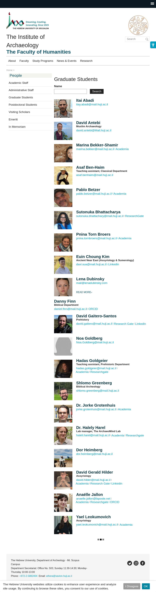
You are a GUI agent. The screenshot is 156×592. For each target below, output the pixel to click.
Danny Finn (65, 301)
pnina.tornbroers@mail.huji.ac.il (96, 238)
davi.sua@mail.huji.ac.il (91, 264)
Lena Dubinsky (90, 279)
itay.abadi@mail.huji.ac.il (92, 104)
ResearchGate (134, 216)
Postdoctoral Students (23, 104)
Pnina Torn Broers (93, 234)
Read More (83, 292)
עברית (142, 60)
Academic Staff (18, 82)
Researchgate (99, 371)
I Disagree (131, 586)
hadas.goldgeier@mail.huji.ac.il (96, 368)
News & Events (66, 60)
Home (9, 70)
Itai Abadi (85, 100)
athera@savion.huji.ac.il (59, 576)
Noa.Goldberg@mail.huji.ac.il (95, 342)
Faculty (24, 60)
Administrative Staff (21, 90)
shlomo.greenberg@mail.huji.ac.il (97, 390)
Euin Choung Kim (92, 256)
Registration (124, 60)
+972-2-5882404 (28, 576)
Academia (122, 149)
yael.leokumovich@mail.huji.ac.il (97, 524)
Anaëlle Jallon (89, 494)
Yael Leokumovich (93, 517)
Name (58, 86)
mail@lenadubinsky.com (91, 283)
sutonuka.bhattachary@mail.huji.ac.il (99, 216)
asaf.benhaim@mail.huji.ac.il (94, 175)
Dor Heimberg (89, 450)
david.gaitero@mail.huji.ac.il (94, 323)
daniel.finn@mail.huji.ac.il (70, 309)
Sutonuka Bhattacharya (98, 212)
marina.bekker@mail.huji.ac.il (95, 149)
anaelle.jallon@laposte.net (93, 498)
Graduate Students (21, 97)
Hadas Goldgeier (92, 360)
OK (146, 586)
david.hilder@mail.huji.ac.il (93, 479)
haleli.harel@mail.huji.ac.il (93, 435)
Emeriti (13, 119)
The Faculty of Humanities (38, 52)
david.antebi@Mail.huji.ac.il (93, 130)
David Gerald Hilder (94, 472)
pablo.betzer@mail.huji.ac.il (94, 193)
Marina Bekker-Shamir (97, 145)
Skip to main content (13, 10)
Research (86, 60)
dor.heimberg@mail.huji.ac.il (94, 454)
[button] (153, 50)
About (12, 60)
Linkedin (113, 264)
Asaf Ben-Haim (90, 167)
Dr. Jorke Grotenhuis (95, 405)
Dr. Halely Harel (90, 427)
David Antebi (88, 122)
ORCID (93, 308)
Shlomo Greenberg (94, 383)
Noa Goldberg (89, 338)
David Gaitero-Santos (96, 316)
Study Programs (42, 60)
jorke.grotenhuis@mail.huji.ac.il (96, 409)
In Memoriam (17, 126)
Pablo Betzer (88, 189)
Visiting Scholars (19, 112)
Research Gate (123, 323)
